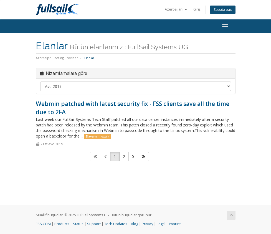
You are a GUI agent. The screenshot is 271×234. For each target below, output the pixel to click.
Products (61, 224)
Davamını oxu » (97, 136)
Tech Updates (115, 224)
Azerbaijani (176, 9)
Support (94, 224)
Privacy (147, 224)
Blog (134, 224)
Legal (161, 224)
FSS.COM (43, 224)
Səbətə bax (223, 9)
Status (78, 224)
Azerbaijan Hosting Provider (57, 58)
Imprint (175, 224)
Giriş (197, 9)
